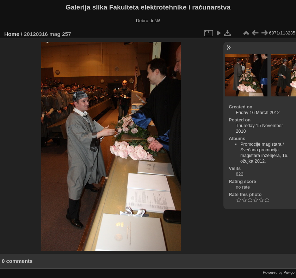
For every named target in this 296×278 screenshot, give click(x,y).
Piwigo (289, 272)
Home (11, 34)
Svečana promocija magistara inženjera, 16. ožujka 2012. (264, 155)
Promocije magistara (261, 144)
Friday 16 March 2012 (257, 112)
